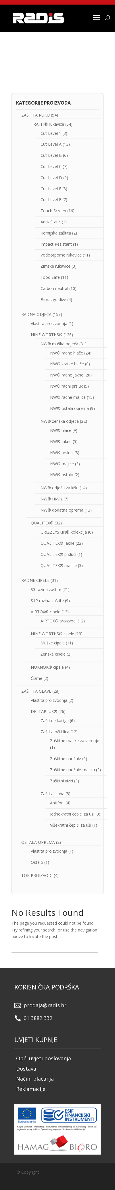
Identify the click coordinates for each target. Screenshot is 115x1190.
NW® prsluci (61, 452)
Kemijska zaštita (56, 233)
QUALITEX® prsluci (58, 554)
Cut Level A (51, 144)
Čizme (36, 678)
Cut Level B (51, 155)
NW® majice (62, 463)
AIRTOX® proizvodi (58, 621)
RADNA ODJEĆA (36, 314)
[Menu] (96, 17)
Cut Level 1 (51, 133)
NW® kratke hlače (67, 363)
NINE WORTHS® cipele (52, 633)
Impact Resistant (56, 244)
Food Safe (50, 277)
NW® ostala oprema (69, 408)
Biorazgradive (53, 299)
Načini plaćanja (35, 1078)
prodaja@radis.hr (45, 1005)
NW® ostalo (61, 474)
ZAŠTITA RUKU (35, 115)
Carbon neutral (54, 288)
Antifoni (57, 803)
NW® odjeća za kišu (59, 487)
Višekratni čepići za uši (70, 825)
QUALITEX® (42, 523)
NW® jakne (61, 441)
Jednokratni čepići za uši (72, 814)
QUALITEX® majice (59, 565)
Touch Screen (53, 210)
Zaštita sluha (52, 793)
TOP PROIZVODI (37, 875)
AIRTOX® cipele (45, 611)
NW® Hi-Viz (51, 499)
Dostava (26, 1068)
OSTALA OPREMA (38, 842)
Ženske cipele (53, 654)
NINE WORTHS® (46, 334)
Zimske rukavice (55, 266)
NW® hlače (60, 430)
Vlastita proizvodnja (49, 323)
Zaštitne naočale (65, 758)
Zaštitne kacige (55, 720)
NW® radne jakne (66, 375)
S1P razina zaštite (47, 600)
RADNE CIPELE (35, 580)
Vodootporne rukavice (61, 255)
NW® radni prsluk (66, 386)
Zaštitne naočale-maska (72, 769)
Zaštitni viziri (61, 781)
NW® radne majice (68, 397)
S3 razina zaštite (46, 589)
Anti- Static (51, 222)
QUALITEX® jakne (57, 543)
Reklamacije (30, 1088)
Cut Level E (51, 188)
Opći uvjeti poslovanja (43, 1058)
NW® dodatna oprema (62, 510)
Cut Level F (51, 199)
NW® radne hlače (66, 353)
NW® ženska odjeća (60, 421)
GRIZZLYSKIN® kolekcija (64, 532)
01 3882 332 (38, 1018)
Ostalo (37, 862)
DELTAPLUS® (44, 711)
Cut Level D (51, 177)
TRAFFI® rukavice (47, 124)
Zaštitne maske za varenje (74, 740)
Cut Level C (51, 166)
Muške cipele (53, 643)
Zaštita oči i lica (55, 731)
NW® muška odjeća (59, 343)
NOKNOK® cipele (47, 667)
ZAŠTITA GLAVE (36, 691)
